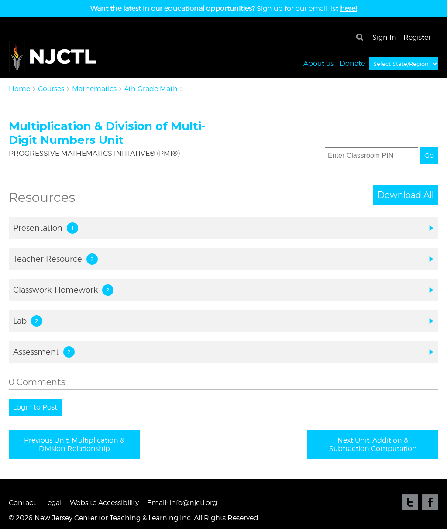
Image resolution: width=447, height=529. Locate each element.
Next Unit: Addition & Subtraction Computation (373, 444)
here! (348, 8)
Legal (53, 502)
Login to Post (35, 407)
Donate (352, 63)
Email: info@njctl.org (182, 502)
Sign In (384, 37)
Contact (22, 502)
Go (429, 155)
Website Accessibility (104, 502)
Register (417, 37)
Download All (405, 195)
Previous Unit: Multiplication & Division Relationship (74, 444)
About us (318, 63)
